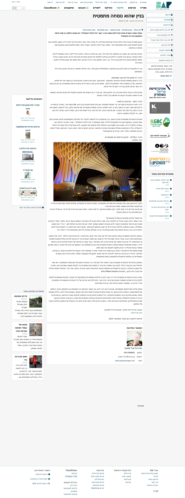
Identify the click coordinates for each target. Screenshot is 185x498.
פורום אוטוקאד (98, 485)
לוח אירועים (60, 2)
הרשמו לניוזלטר (42, 474)
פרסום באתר (153, 479)
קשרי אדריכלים (101, 2)
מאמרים (143, 2)
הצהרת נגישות (152, 485)
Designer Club (71, 476)
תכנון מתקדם (127, 30)
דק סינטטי (165, 195)
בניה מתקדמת (102, 30)
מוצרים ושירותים (86, 2)
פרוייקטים (133, 2)
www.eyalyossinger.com (125, 361)
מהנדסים (127, 479)
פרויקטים (168, 25)
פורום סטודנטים (98, 482)
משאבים (74, 491)
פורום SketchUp (97, 488)
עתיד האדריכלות (89, 30)
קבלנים (128, 482)
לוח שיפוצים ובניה (165, 35)
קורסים (74, 473)
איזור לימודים (166, 55)
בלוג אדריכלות (136, 313)
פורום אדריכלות (98, 473)
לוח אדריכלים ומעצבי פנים (161, 30)
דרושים (50, 2)
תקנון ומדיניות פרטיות (149, 473)
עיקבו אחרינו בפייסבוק (40, 479)
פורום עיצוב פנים (97, 476)
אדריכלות (137, 30)
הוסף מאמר (166, 76)
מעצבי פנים (126, 476)
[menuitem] (141, 2)
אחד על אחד (72, 2)
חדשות (169, 14)
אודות (156, 476)
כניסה (13, 2)
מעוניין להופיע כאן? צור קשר (31, 207)
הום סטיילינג (99, 479)
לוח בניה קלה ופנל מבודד (161, 40)
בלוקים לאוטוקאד (70, 488)
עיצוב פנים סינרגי (162, 189)
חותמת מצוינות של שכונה (159, 216)
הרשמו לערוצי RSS (41, 483)
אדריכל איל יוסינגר (136, 21)
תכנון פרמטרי (115, 30)
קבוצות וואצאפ (166, 60)
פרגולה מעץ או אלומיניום (159, 201)
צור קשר (154, 482)
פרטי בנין (73, 485)
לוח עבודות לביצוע (120, 2)
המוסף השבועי (166, 50)
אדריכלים (127, 473)
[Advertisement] (95, 384)
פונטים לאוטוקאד (70, 494)
